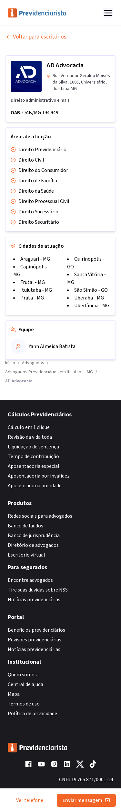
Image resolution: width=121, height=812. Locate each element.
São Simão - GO (91, 290)
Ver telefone (29, 800)
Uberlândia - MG (91, 305)
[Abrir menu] (108, 13)
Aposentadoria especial (33, 466)
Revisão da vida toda (30, 437)
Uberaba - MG (89, 297)
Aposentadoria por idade (35, 486)
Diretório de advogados (33, 545)
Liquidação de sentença (33, 447)
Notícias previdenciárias (34, 600)
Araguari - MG (35, 259)
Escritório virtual (26, 555)
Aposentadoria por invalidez (39, 476)
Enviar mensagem (86, 800)
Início (10, 363)
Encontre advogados (30, 580)
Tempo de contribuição (33, 456)
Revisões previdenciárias (34, 640)
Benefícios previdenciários (36, 630)
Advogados (33, 363)
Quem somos (22, 675)
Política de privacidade (32, 713)
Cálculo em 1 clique (29, 427)
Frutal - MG (32, 282)
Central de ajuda (25, 684)
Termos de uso (24, 704)
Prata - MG (32, 297)
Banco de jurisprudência (34, 535)
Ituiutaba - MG (36, 290)
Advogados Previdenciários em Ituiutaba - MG (49, 372)
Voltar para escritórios (35, 37)
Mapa (14, 694)
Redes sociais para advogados (40, 516)
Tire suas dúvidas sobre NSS (38, 590)
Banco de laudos (25, 526)
